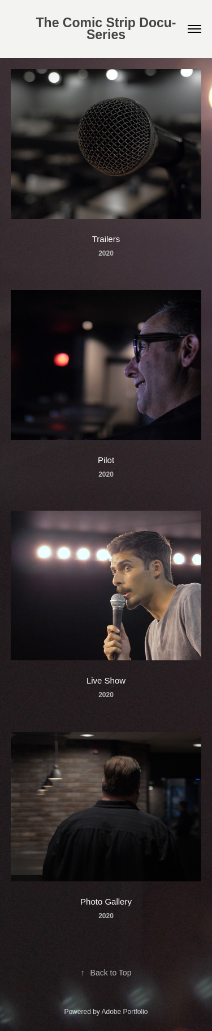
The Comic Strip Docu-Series (106, 28)
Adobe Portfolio (124, 1012)
